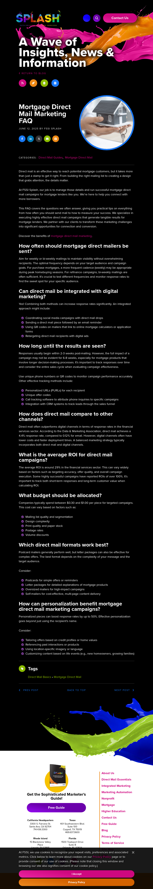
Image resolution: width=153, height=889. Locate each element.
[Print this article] (55, 138)
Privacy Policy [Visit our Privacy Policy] (102, 857)
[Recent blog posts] (33, 83)
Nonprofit (108, 798)
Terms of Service (113, 843)
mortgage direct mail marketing (71, 236)
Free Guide (109, 824)
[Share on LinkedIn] (30, 138)
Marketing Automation (117, 792)
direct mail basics (39, 677)
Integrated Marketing (116, 786)
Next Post (124, 690)
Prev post (29, 690)
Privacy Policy (111, 836)
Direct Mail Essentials (116, 779)
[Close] (133, 853)
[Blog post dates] (55, 83)
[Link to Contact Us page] (120, 18)
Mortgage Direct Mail (79, 157)
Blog (105, 830)
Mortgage (108, 805)
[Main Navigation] (86, 18)
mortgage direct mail (67, 677)
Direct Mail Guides (51, 157)
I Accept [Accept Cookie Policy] (76, 874)
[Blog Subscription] (22, 83)
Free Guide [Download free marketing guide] (56, 808)
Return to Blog (32, 73)
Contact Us (109, 817)
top (76, 690)
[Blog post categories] (44, 83)
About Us (108, 773)
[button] (97, 18)
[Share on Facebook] (22, 138)
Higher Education (113, 811)
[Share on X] (39, 138)
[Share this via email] (47, 138)
